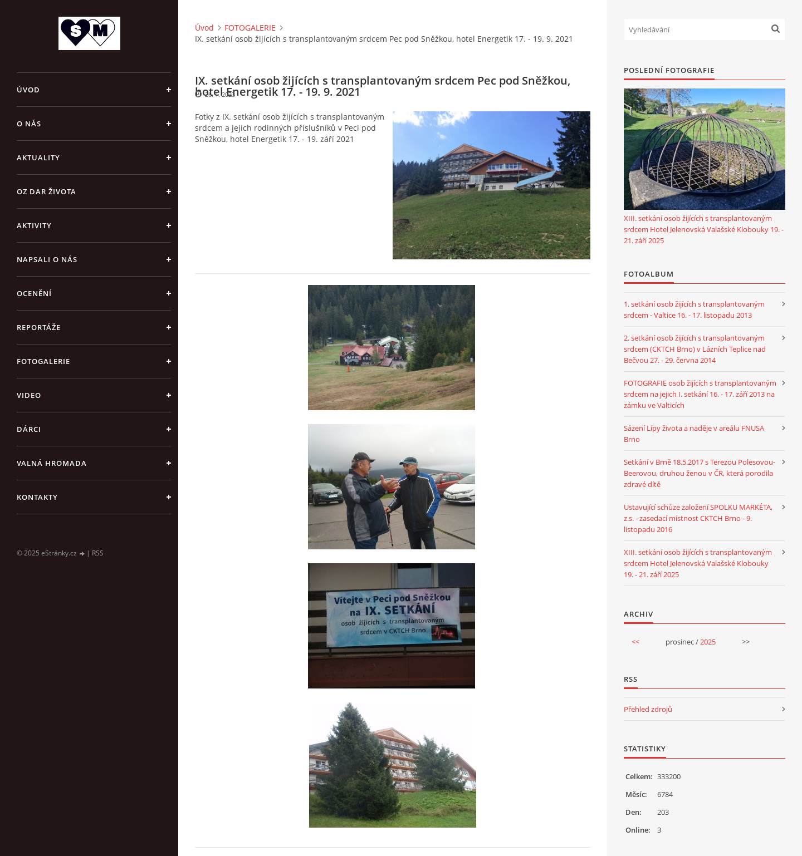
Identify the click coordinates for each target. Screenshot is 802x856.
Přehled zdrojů (648, 709)
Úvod (28, 90)
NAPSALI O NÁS (47, 259)
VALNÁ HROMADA (52, 463)
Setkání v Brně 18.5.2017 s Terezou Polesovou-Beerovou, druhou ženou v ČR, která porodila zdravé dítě (699, 473)
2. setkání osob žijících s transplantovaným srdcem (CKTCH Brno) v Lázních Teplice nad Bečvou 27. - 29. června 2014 (695, 349)
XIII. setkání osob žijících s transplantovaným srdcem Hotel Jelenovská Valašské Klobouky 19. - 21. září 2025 (704, 229)
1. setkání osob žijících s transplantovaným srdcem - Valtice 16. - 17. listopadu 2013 (694, 309)
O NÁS (29, 124)
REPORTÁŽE (39, 327)
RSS (98, 553)
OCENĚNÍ (34, 293)
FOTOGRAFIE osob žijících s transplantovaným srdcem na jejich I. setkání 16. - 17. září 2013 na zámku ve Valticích (700, 394)
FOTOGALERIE (43, 361)
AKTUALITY (38, 157)
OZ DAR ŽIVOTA (46, 191)
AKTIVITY (34, 225)
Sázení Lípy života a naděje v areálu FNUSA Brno (694, 433)
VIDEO (29, 395)
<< (635, 642)
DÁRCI (29, 429)
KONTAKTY (37, 497)
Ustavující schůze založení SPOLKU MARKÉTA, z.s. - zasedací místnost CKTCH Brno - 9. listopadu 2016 (698, 518)
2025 (708, 642)
